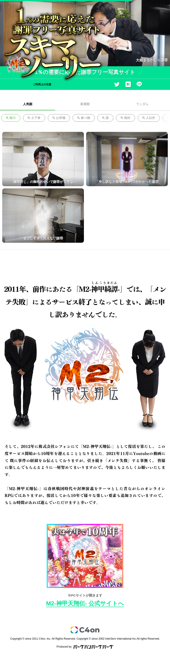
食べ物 (83, 117)
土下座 (34, 117)
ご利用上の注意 (42, 84)
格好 (125, 117)
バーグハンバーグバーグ (93, 647)
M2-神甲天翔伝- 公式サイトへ (85, 603)
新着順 (85, 104)
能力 (11, 117)
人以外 (148, 117)
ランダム (142, 104)
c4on (85, 630)
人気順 (27, 104)
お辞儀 (58, 117)
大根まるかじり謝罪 (152, 60)
